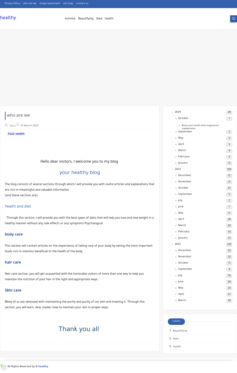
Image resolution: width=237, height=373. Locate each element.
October (183, 118)
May (180, 138)
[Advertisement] (118, 69)
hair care (13, 263)
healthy (8, 18)
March (182, 150)
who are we (29, 3)
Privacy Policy (12, 3)
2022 (178, 244)
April (181, 144)
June (181, 206)
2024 (178, 112)
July (180, 200)
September (185, 132)
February (184, 157)
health (109, 19)
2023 (178, 169)
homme (70, 19)
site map (68, 3)
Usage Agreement (49, 3)
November (184, 181)
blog (95, 173)
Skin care (13, 291)
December (184, 175)
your (65, 173)
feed (99, 19)
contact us (82, 3)
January (183, 163)
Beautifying (86, 19)
